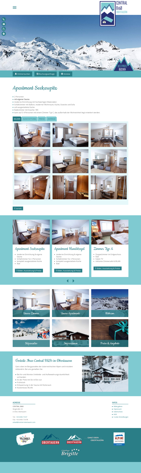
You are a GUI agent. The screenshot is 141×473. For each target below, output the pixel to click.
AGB (115, 414)
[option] (70, 42)
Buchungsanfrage (47, 74)
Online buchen (23, 74)
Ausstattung (29, 119)
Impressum (118, 409)
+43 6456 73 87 (21, 417)
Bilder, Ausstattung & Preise (29, 271)
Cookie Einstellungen (121, 417)
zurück (18, 208)
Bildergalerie (118, 406)
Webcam (4, 34)
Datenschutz (118, 412)
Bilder (17, 119)
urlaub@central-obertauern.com (4, 24)
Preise (42, 119)
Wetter (4, 29)
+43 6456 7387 (4, 19)
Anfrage (51, 119)
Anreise (67, 74)
